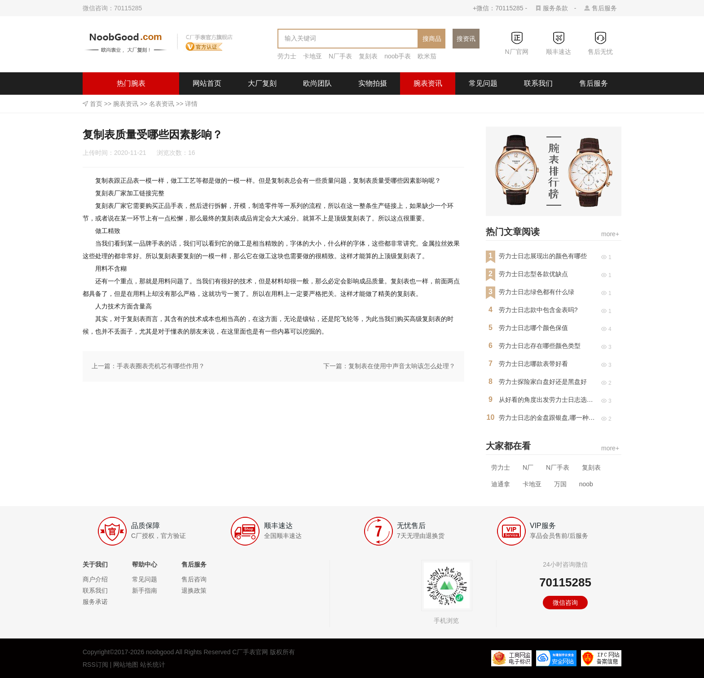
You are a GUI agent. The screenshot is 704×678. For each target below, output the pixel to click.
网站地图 (125, 664)
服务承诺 (95, 601)
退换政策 (194, 590)
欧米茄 (427, 56)
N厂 (528, 467)
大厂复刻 (262, 83)
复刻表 (368, 56)
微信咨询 (565, 602)
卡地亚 (312, 56)
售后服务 (604, 8)
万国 (560, 484)
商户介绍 (95, 579)
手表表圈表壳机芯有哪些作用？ (161, 366)
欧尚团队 (317, 83)
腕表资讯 (428, 83)
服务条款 (555, 8)
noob (586, 484)
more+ (610, 234)
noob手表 (397, 56)
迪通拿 (500, 484)
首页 (96, 103)
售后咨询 (194, 579)
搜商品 (431, 38)
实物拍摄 (372, 83)
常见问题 (483, 83)
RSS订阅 (95, 664)
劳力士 (286, 56)
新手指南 (144, 590)
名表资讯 (161, 103)
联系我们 (538, 83)
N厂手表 (340, 56)
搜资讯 (466, 38)
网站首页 (207, 83)
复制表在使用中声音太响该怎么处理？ (401, 366)
